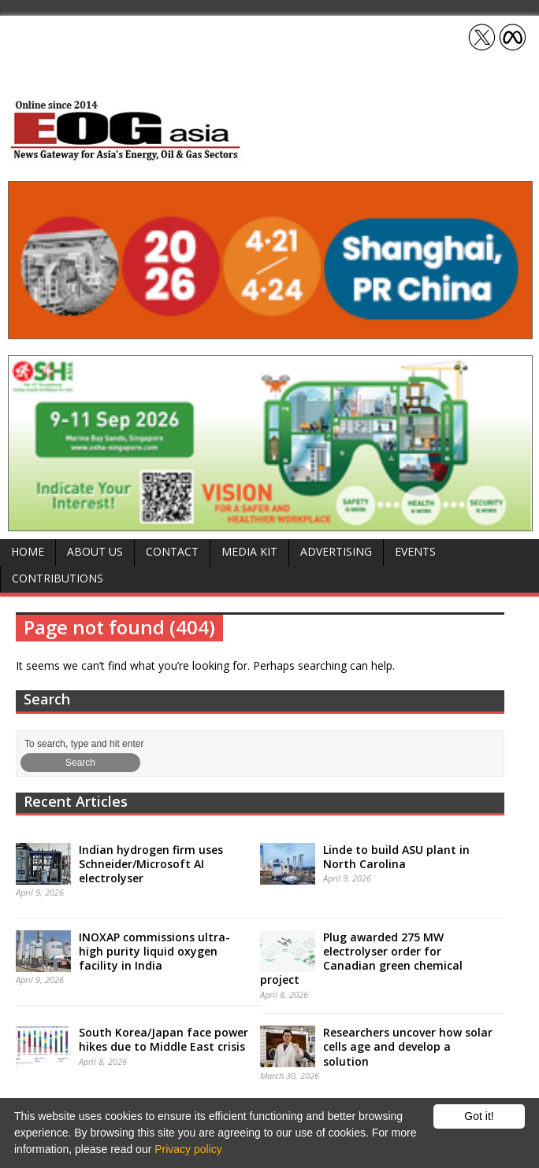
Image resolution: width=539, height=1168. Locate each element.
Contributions (57, 578)
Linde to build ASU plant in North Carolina (396, 856)
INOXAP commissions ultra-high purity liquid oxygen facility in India (154, 951)
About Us (95, 551)
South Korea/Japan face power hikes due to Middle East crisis (163, 1039)
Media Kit (249, 551)
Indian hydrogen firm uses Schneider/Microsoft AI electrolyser (151, 863)
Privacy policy (188, 1149)
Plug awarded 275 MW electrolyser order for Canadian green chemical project (361, 959)
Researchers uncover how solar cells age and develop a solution (408, 1046)
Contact (172, 551)
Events (415, 551)
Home (27, 551)
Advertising (336, 551)
